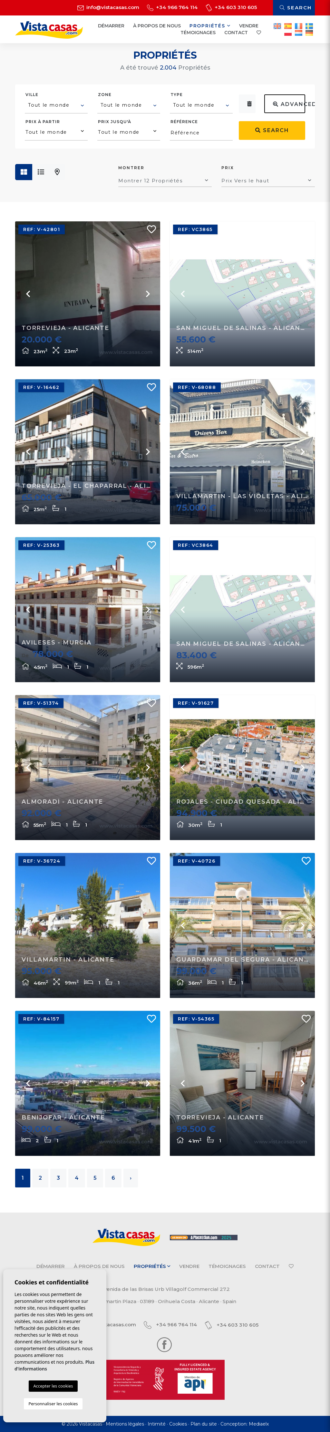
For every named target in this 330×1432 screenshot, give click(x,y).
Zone (105, 94)
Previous (28, 294)
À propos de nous (157, 26)
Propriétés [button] (210, 26)
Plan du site (203, 1424)
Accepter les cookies (53, 1386)
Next (147, 294)
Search (296, 8)
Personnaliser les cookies (53, 1404)
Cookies (178, 1424)
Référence (184, 122)
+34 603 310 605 (231, 7)
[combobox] (56, 106)
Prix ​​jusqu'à (114, 122)
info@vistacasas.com (108, 7)
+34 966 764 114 (172, 7)
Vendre (248, 26)
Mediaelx (259, 1424)
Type (176, 94)
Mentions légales (125, 1424)
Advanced (289, 104)
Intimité (157, 1424)
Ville (31, 94)
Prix (227, 167)
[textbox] (56, 105)
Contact (236, 32)
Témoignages (198, 32)
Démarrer (111, 26)
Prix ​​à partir (42, 122)
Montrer (131, 167)
